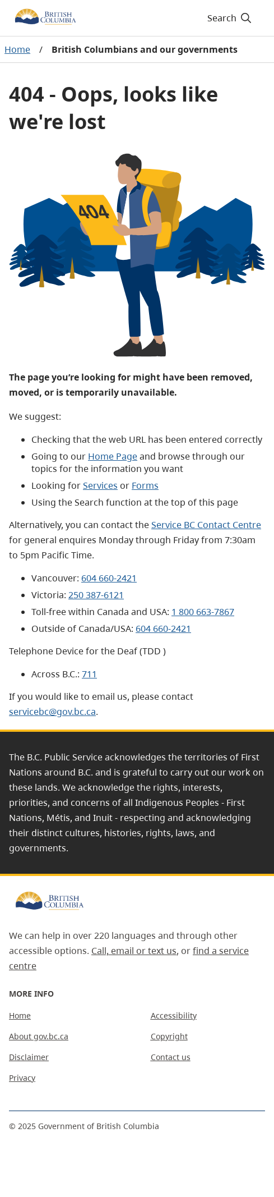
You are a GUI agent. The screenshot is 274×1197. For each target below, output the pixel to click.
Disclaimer (29, 1057)
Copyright (169, 1036)
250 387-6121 (96, 595)
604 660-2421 (109, 578)
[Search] (227, 18)
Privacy (22, 1077)
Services (100, 485)
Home (17, 49)
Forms (145, 485)
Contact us (171, 1057)
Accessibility (174, 1015)
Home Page (112, 456)
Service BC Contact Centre (206, 525)
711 (89, 674)
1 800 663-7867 (202, 612)
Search (230, 18)
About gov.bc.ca (38, 1036)
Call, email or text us (134, 950)
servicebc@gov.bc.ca (52, 711)
